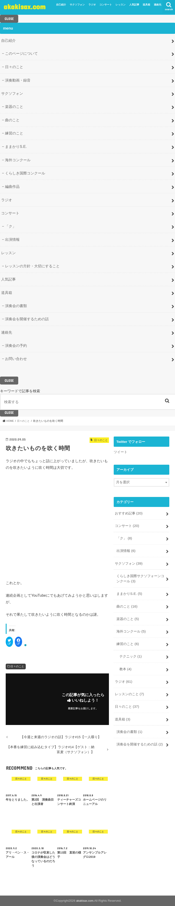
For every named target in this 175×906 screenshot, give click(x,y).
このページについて (21, 53)
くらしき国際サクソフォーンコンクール (140, 575)
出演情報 (12, 239)
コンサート (105, 4)
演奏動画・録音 (18, 80)
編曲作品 (12, 186)
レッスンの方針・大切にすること (32, 266)
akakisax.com (25, 6)
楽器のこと (14, 106)
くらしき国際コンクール (25, 173)
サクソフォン (77, 4)
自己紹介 (61, 4)
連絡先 (157, 4)
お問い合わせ (16, 359)
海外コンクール (18, 160)
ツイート (120, 452)
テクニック (130, 650)
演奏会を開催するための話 (27, 319)
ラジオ (92, 4)
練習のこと (14, 133)
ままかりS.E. (16, 146)
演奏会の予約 (16, 345)
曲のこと (12, 120)
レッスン (121, 4)
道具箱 (146, 4)
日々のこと (14, 67)
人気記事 (134, 4)
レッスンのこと (129, 686)
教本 (125, 662)
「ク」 (10, 226)
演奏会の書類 (16, 306)
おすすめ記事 (128, 512)
